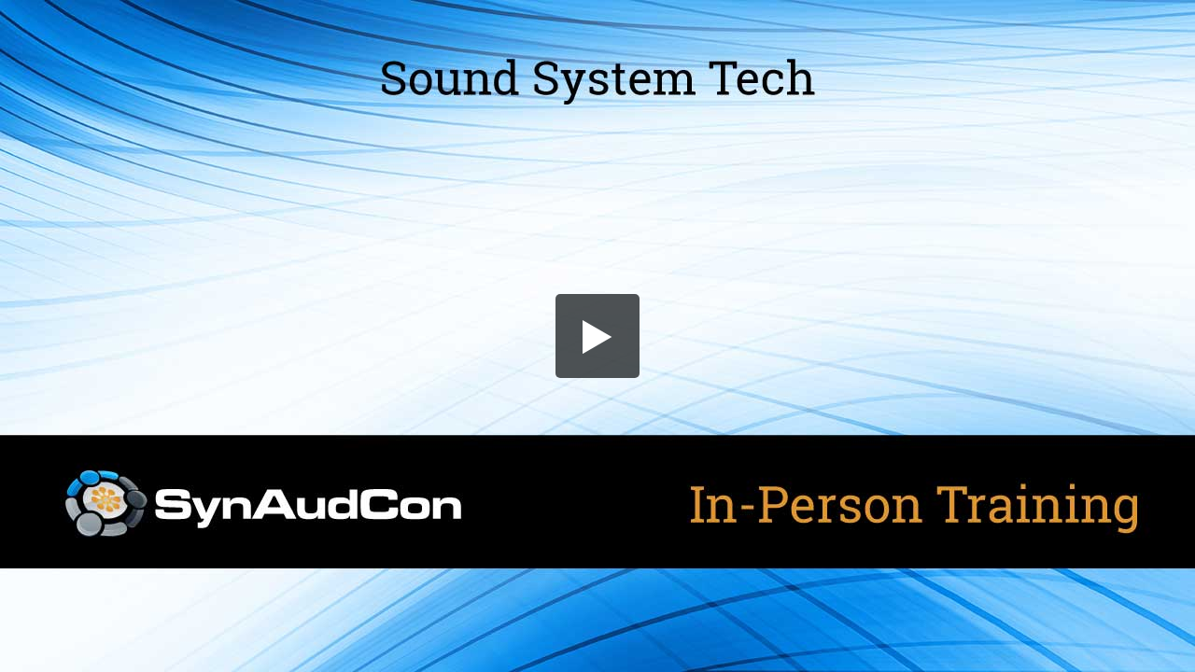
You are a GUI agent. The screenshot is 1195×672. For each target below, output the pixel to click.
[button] (597, 336)
